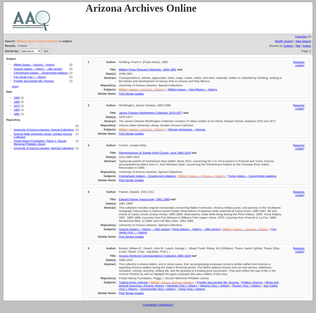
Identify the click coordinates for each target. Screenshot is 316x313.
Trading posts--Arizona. (134, 282)
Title (298, 45)
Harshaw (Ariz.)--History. (182, 285)
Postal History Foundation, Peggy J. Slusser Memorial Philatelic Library (40, 142)
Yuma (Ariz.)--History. (191, 289)
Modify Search (284, 41)
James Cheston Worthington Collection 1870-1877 (151, 112)
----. (172, 282)
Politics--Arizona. (252, 282)
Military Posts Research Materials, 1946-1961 (147, 69)
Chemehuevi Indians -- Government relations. (41, 72)
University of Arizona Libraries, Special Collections (44, 129)
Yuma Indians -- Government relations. (252, 176)
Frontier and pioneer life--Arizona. (34, 81)
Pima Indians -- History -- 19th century (196, 229)
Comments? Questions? (158, 304)
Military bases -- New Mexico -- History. (192, 89)
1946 (17, 97)
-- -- (246, 229)
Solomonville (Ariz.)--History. (158, 289)
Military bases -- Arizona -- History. (34, 64)
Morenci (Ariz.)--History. (215, 285)
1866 (17, 109)
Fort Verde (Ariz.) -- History (30, 77)
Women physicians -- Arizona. (187, 129)
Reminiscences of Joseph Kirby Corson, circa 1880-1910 (155, 152)
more (15, 86)
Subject (288, 45)
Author (307, 45)
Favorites (301, 36)
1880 (17, 101)
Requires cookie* (299, 63)
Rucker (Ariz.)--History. (246, 285)
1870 (17, 105)
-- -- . (142, 89)
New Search (303, 41)
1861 (17, 114)
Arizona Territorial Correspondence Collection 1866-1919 (155, 255)
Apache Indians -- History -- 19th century (38, 69)
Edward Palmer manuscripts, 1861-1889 (144, 199)
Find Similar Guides (131, 93)
